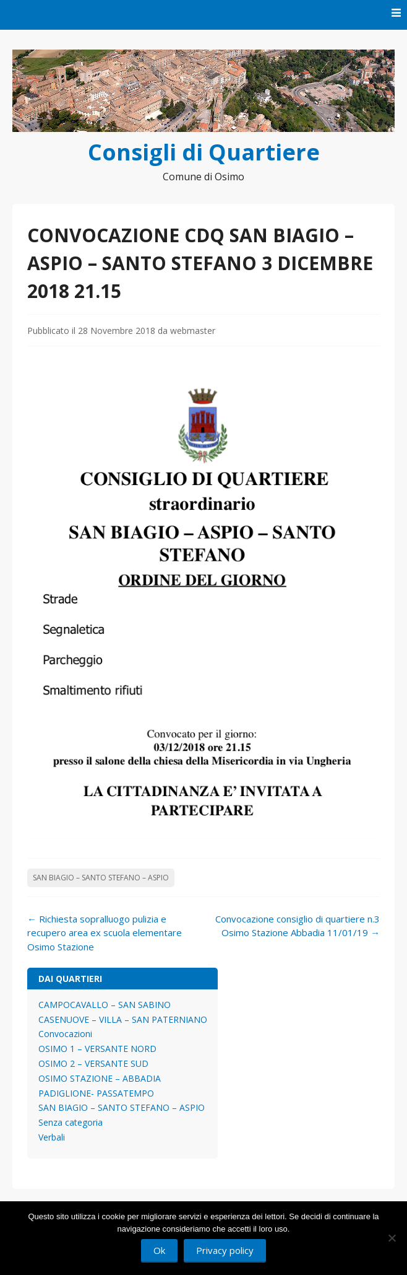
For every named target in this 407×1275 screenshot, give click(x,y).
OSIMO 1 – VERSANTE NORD (97, 1048)
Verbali (51, 1137)
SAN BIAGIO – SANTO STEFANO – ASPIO (101, 877)
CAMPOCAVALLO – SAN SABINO (104, 1004)
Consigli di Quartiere (204, 152)
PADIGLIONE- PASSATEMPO (96, 1093)
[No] (391, 1238)
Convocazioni (65, 1034)
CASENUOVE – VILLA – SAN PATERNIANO (122, 1019)
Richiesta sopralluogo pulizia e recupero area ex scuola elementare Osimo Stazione (104, 933)
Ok (159, 1250)
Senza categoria (70, 1122)
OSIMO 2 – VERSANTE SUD (93, 1063)
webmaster (192, 330)
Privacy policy (225, 1250)
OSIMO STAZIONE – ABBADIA (99, 1078)
